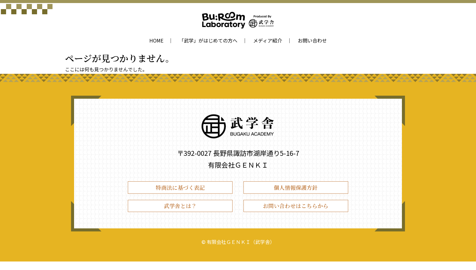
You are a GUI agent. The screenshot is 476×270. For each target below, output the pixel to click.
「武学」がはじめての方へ (208, 40)
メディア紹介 (267, 40)
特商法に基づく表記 (180, 189)
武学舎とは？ (180, 212)
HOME (156, 40)
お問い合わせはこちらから (296, 212)
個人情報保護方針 (295, 189)
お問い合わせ (312, 40)
